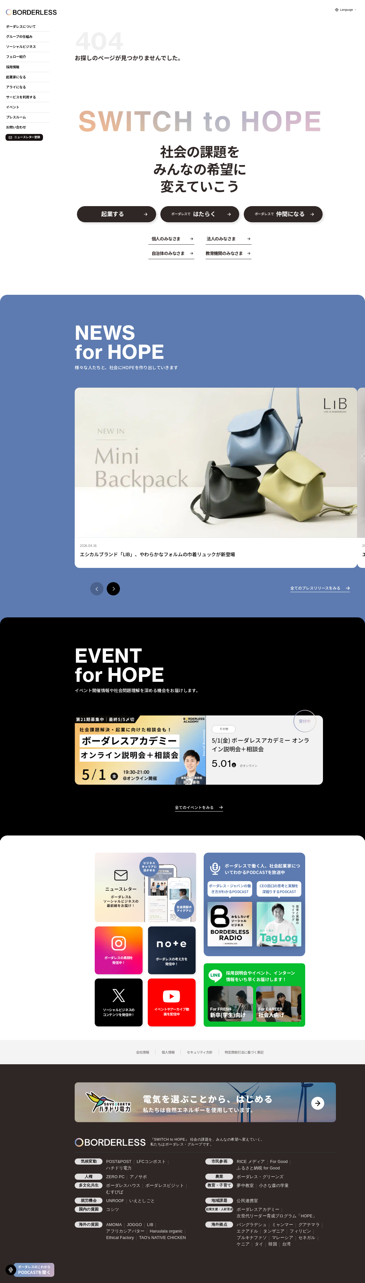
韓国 (272, 1244)
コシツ (112, 1209)
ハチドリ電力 (119, 1168)
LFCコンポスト (151, 1161)
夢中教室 (245, 1185)
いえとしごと (142, 1201)
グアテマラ (309, 1224)
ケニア (243, 1244)
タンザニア (273, 1231)
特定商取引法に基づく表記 (244, 1052)
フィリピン (300, 1231)
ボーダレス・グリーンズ (260, 1177)
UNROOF (115, 1201)
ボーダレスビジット (164, 1185)
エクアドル (247, 1231)
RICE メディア (251, 1161)
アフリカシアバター (125, 1231)
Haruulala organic (166, 1231)
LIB (150, 1224)
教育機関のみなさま (224, 253)
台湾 (286, 1244)
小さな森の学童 (274, 1185)
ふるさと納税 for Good (258, 1168)
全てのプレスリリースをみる (315, 588)
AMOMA (114, 1224)
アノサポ (138, 1177)
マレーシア (282, 1237)
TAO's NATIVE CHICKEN (162, 1237)
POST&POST (118, 1161)
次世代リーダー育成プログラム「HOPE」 (277, 1216)
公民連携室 (247, 1201)
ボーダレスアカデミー (258, 1209)
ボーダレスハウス (123, 1185)
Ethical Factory (120, 1237)
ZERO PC (115, 1177)
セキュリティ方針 (199, 1052)
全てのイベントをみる (194, 807)
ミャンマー (282, 1224)
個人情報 (168, 1052)
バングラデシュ (251, 1224)
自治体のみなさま (168, 253)
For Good (279, 1161)
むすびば (114, 1192)
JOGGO (134, 1224)
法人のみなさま (221, 239)
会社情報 (142, 1052)
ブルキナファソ (251, 1237)
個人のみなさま (166, 239)
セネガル (307, 1237)
